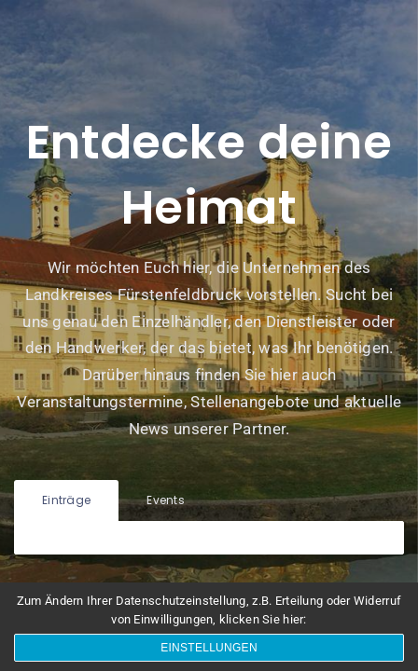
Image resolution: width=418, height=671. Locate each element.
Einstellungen (209, 647)
